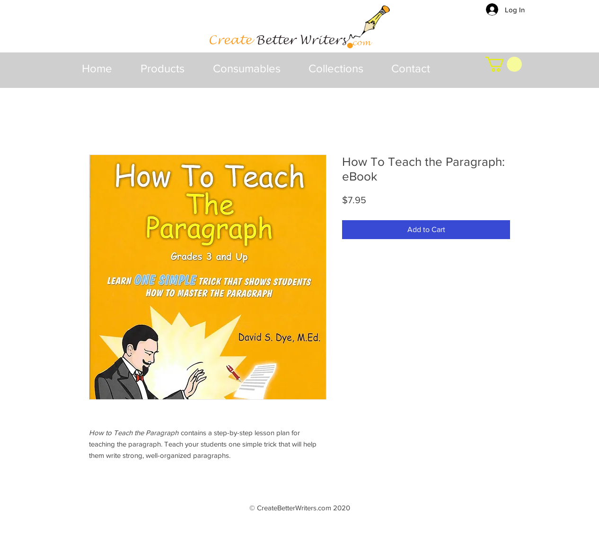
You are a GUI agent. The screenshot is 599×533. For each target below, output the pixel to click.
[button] (162, 68)
